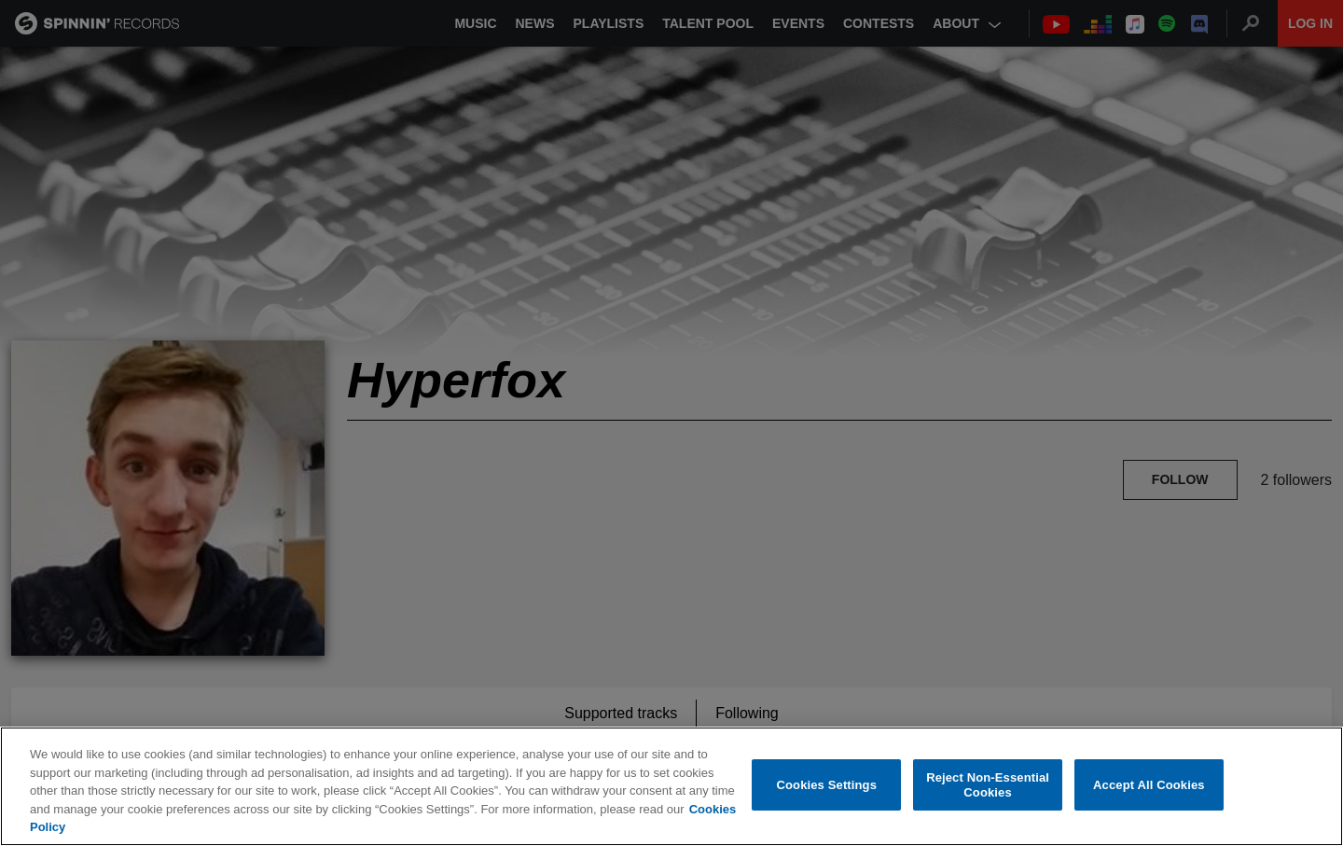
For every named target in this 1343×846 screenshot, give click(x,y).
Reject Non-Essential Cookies (987, 784)
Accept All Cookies (1149, 785)
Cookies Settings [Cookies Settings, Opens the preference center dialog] (827, 785)
